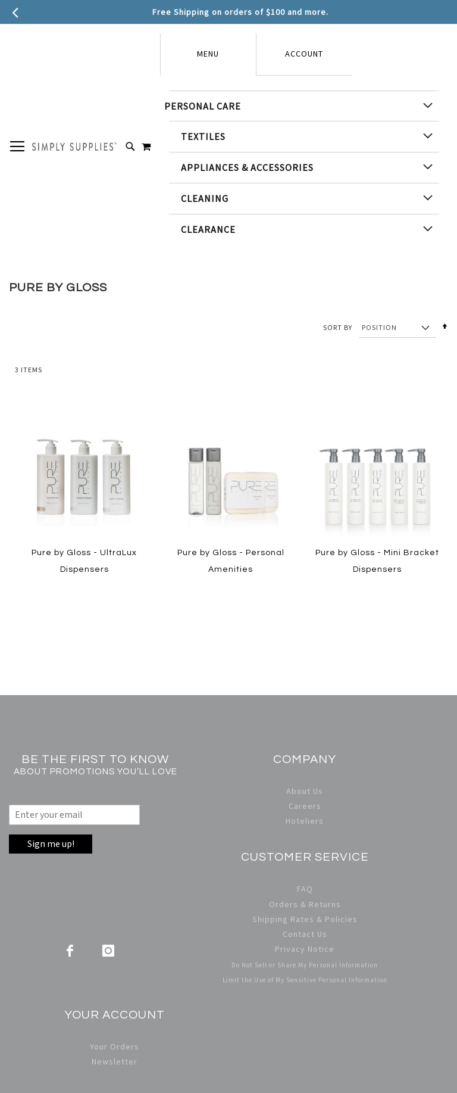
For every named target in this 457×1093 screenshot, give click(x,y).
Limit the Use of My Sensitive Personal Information (305, 980)
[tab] (208, 54)
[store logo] (74, 146)
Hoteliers (305, 820)
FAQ (305, 888)
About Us (304, 791)
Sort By (337, 327)
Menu (208, 53)
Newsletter (114, 1061)
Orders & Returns (305, 904)
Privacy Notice (304, 948)
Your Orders (114, 1046)
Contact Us (305, 934)
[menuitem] (304, 106)
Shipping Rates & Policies (305, 919)
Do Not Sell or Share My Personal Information (304, 965)
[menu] (304, 168)
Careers (305, 806)
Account (304, 53)
